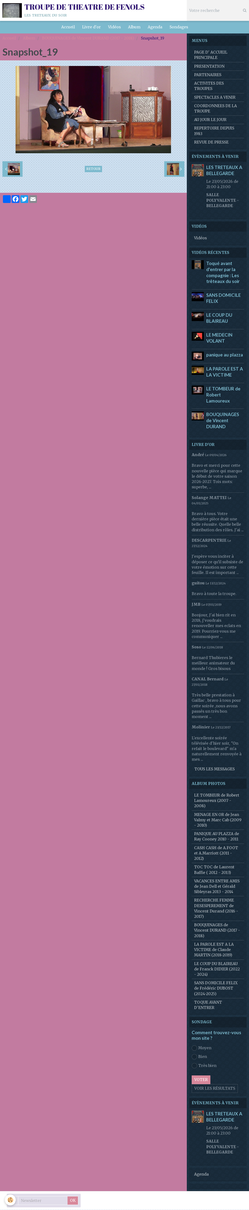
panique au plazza (224, 354)
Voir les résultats (214, 1088)
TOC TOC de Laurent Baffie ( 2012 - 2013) (214, 870)
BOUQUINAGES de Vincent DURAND (222, 420)
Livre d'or (91, 27)
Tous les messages (214, 769)
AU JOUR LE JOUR (210, 120)
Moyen (201, 1048)
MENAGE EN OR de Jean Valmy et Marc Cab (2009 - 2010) (217, 820)
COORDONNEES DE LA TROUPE (215, 109)
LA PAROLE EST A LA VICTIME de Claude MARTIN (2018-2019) (214, 950)
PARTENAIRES (207, 75)
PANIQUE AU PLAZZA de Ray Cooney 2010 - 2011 (216, 837)
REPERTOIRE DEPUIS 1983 (214, 131)
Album (134, 27)
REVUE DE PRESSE (211, 142)
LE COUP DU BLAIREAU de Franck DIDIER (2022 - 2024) (217, 969)
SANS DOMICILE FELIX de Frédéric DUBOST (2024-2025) (216, 988)
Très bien (204, 1066)
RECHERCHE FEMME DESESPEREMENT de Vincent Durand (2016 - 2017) (216, 908)
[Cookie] (10, 1199)
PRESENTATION (209, 66)
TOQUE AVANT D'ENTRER (208, 1005)
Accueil (68, 27)
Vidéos (114, 27)
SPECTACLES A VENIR (214, 97)
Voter (201, 1080)
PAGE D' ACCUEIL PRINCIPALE (210, 55)
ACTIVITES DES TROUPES (209, 86)
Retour (93, 169)
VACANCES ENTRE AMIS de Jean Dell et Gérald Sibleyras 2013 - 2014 (217, 886)
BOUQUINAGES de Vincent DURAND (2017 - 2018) (88, 38)
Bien (199, 1057)
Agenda (155, 27)
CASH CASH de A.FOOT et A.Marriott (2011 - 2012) (216, 853)
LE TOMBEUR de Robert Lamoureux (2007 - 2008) (216, 800)
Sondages (179, 27)
